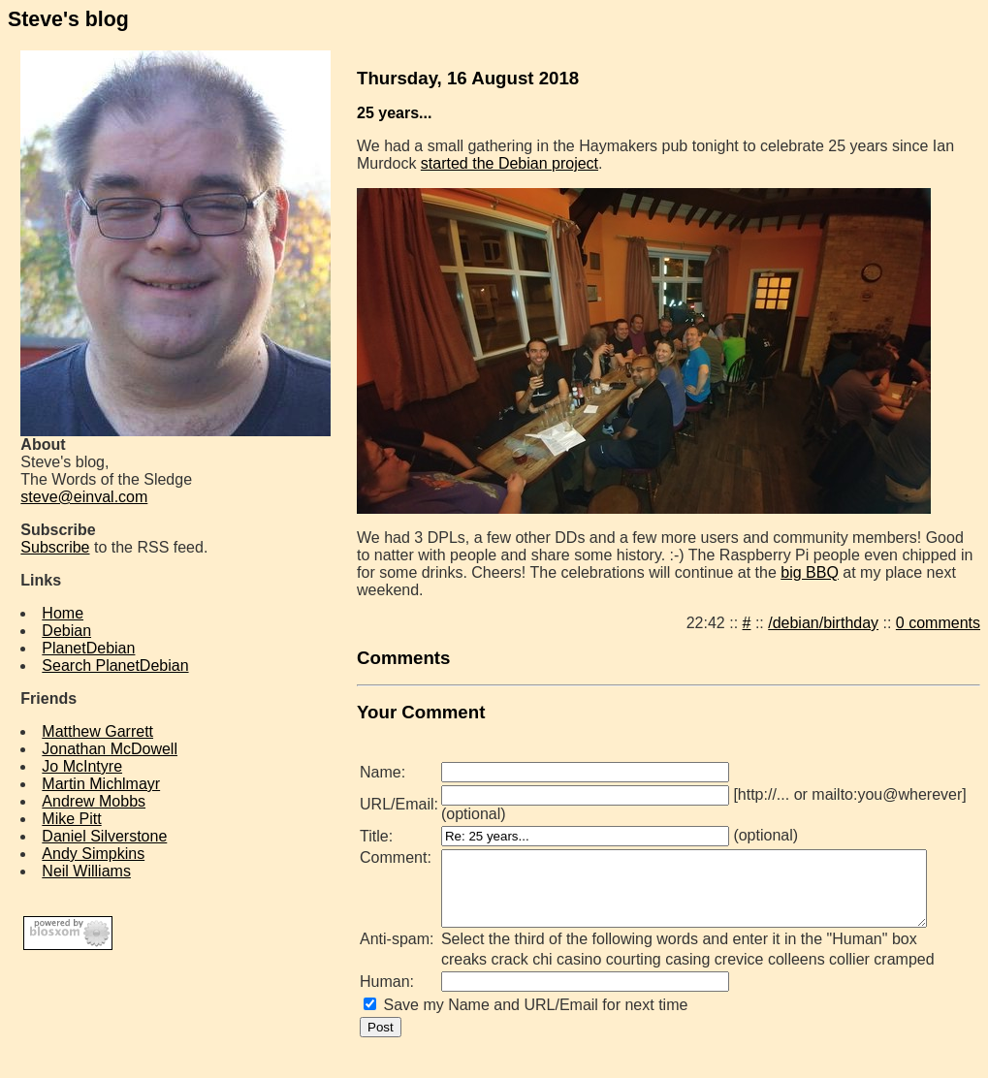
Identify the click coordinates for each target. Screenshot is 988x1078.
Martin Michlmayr (101, 784)
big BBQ (787, 572)
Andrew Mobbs (93, 801)
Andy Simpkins (93, 853)
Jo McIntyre (82, 766)
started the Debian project (509, 163)
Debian (66, 630)
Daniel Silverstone (104, 836)
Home (62, 613)
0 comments (946, 623)
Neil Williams (86, 871)
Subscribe (54, 547)
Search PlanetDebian (115, 665)
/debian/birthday (831, 623)
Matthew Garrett (97, 731)
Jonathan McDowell (109, 749)
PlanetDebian (88, 648)
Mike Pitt (71, 818)
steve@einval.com (83, 497)
